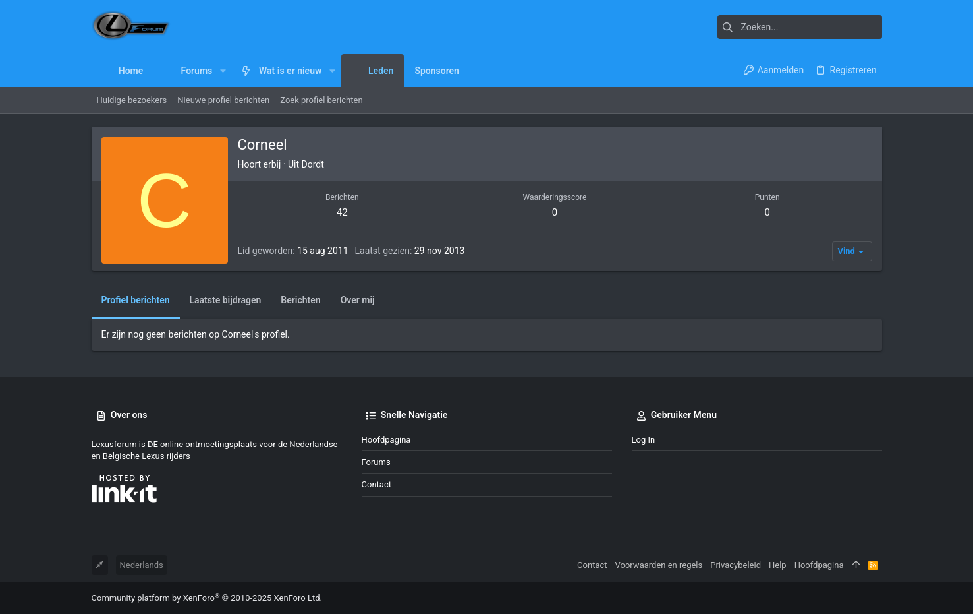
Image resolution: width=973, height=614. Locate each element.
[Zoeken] (799, 27)
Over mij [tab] (358, 300)
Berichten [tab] (300, 300)
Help (778, 565)
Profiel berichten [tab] (135, 300)
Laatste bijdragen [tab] (226, 300)
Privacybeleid (735, 565)
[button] (222, 70)
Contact (376, 484)
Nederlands (141, 565)
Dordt (313, 164)
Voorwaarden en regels (659, 565)
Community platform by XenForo (207, 598)
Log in (643, 440)
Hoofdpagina (386, 440)
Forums (376, 462)
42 (342, 212)
